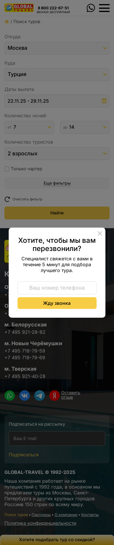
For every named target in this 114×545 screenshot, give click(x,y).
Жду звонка (57, 303)
